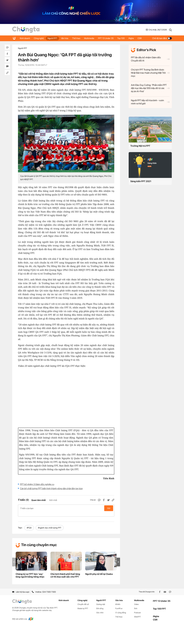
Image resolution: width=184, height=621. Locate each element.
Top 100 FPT (159, 604)
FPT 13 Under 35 (109, 38)
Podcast (137, 608)
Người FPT (53, 38)
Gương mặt (100, 600)
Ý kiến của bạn (66, 508)
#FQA (29, 523)
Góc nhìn (99, 608)
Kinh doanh (25, 38)
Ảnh (135, 604)
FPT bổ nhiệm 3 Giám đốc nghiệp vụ (37, 484)
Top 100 (124, 38)
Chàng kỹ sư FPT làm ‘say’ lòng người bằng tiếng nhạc (30, 571)
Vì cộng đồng (120, 608)
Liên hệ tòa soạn (20, 587)
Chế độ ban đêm (162, 38)
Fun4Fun (118, 604)
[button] (118, 557)
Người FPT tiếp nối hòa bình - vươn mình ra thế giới (150, 102)
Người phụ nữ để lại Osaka (99, 569)
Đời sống (99, 604)
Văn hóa (66, 38)
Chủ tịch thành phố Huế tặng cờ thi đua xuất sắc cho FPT (65, 571)
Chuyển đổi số (83, 600)
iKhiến (117, 600)
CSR (144, 38)
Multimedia (92, 38)
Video (136, 600)
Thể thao (78, 38)
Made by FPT (82, 604)
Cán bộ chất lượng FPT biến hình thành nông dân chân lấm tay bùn (51, 488)
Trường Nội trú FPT (140, 145)
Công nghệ (39, 38)
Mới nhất (53, 500)
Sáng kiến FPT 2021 (140, 181)
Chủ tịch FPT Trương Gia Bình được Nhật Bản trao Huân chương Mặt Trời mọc (150, 72)
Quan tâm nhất (38, 500)
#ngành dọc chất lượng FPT (49, 523)
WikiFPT (137, 612)
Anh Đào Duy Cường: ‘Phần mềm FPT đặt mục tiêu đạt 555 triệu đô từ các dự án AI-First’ (150, 88)
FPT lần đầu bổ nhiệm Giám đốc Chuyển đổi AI (150, 59)
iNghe (135, 38)
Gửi (108, 508)
